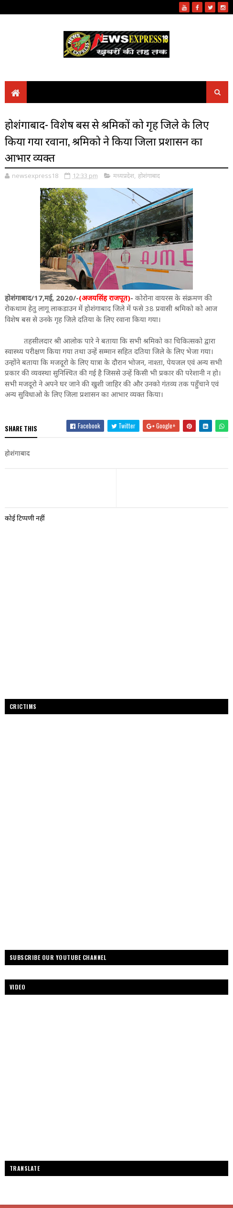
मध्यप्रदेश (123, 176)
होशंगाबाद (149, 176)
